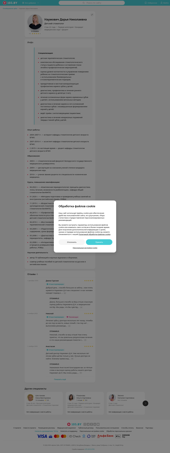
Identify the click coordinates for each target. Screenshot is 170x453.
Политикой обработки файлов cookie (94, 234)
